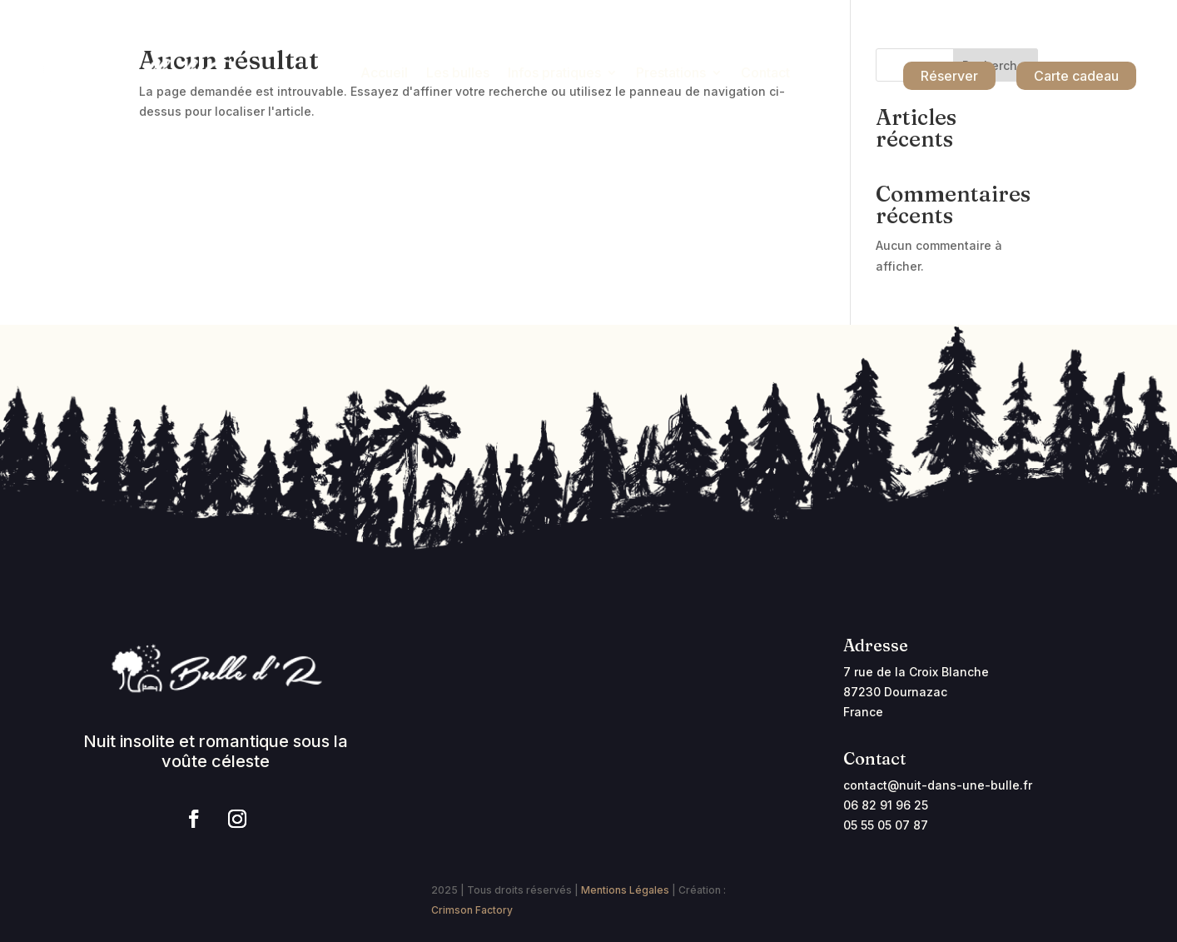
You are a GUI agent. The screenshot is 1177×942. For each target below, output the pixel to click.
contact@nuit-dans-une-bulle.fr (937, 785)
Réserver (949, 75)
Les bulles (457, 74)
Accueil (384, 74)
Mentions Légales (625, 890)
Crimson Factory (472, 910)
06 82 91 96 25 (885, 805)
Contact (765, 74)
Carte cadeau (1076, 75)
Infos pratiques (554, 74)
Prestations (671, 74)
